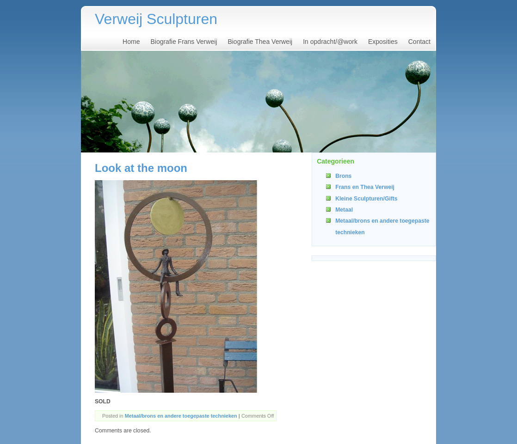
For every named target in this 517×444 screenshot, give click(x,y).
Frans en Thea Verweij (364, 187)
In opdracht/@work (330, 41)
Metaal (344, 210)
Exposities (383, 41)
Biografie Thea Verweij (260, 41)
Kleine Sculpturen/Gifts (366, 198)
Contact (419, 41)
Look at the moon (141, 168)
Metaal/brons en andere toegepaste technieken (181, 416)
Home (131, 41)
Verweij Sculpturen (156, 19)
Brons (343, 176)
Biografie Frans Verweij (183, 41)
